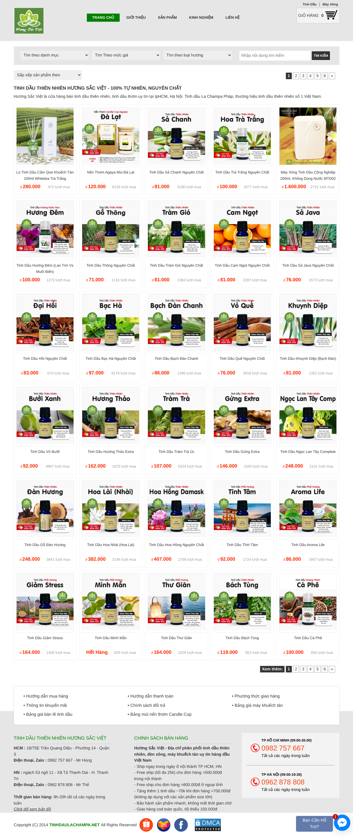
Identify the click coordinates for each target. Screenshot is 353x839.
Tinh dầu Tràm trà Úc (176, 452)
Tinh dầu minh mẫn (110, 638)
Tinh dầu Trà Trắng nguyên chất (242, 172)
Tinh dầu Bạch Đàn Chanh (176, 359)
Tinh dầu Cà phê (308, 638)
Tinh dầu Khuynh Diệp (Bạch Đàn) (308, 359)
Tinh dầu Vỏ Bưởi (44, 452)
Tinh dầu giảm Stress (45, 638)
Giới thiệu (136, 17)
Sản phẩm (167, 17)
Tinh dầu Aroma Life (308, 545)
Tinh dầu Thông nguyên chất (111, 265)
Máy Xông (330, 4)
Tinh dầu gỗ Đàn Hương (44, 545)
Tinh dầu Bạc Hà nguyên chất (110, 359)
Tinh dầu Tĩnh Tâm (242, 545)
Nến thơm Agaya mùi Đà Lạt (110, 172)
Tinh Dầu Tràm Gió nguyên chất (176, 265)
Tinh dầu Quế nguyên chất (242, 359)
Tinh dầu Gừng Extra (242, 452)
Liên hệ (232, 17)
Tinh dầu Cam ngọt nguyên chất (242, 265)
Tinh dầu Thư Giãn (176, 638)
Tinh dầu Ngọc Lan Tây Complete (308, 452)
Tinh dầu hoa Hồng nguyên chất (176, 545)
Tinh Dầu (309, 4)
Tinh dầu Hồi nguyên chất (45, 359)
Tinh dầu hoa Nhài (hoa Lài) (110, 545)
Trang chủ (103, 17)
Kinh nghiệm (201, 17)
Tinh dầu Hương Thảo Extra (111, 452)
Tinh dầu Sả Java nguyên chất (308, 265)
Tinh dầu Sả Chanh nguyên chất (176, 172)
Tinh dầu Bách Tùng (242, 638)
